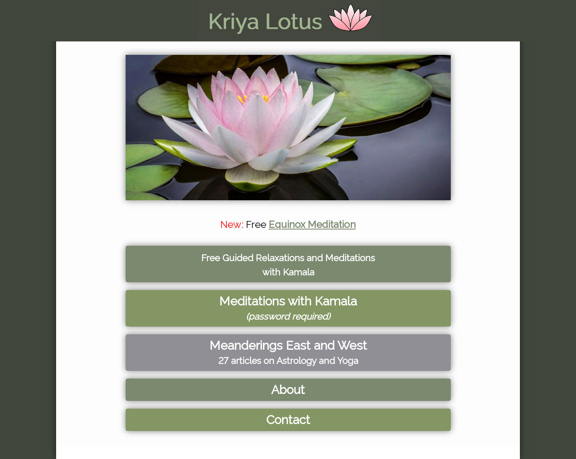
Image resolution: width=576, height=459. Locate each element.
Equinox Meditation (312, 224)
